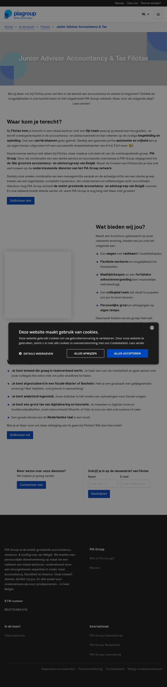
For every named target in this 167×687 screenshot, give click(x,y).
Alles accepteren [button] (127, 353)
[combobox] (152, 328)
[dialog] (83, 344)
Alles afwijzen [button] (85, 353)
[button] (36, 353)
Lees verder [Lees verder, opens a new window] (137, 343)
